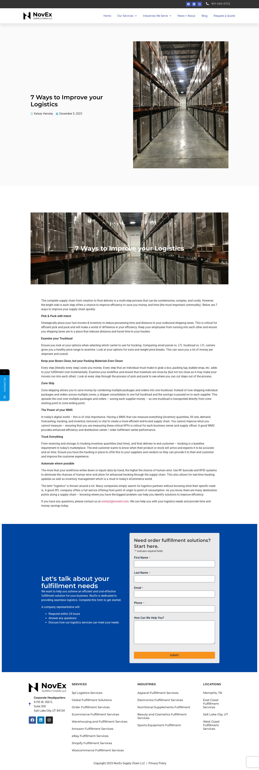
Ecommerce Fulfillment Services (95, 714)
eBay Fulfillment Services (90, 736)
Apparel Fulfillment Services (157, 693)
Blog (204, 15)
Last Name (142, 573)
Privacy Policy (157, 763)
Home (107, 15)
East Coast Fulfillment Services (211, 703)
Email (138, 588)
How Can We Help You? (149, 617)
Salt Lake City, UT (215, 714)
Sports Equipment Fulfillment (159, 725)
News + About (186, 15)
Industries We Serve (157, 16)
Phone (139, 603)
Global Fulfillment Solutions (92, 700)
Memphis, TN (212, 693)
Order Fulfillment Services (91, 707)
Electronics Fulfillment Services (160, 700)
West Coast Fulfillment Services (211, 725)
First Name (142, 557)
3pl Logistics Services (87, 693)
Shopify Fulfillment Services (92, 743)
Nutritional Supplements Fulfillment (163, 707)
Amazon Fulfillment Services (92, 728)
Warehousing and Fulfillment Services (99, 721)
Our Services (127, 16)
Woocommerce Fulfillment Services (98, 750)
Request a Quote (224, 15)
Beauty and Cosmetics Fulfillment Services (162, 716)
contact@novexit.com (115, 501)
